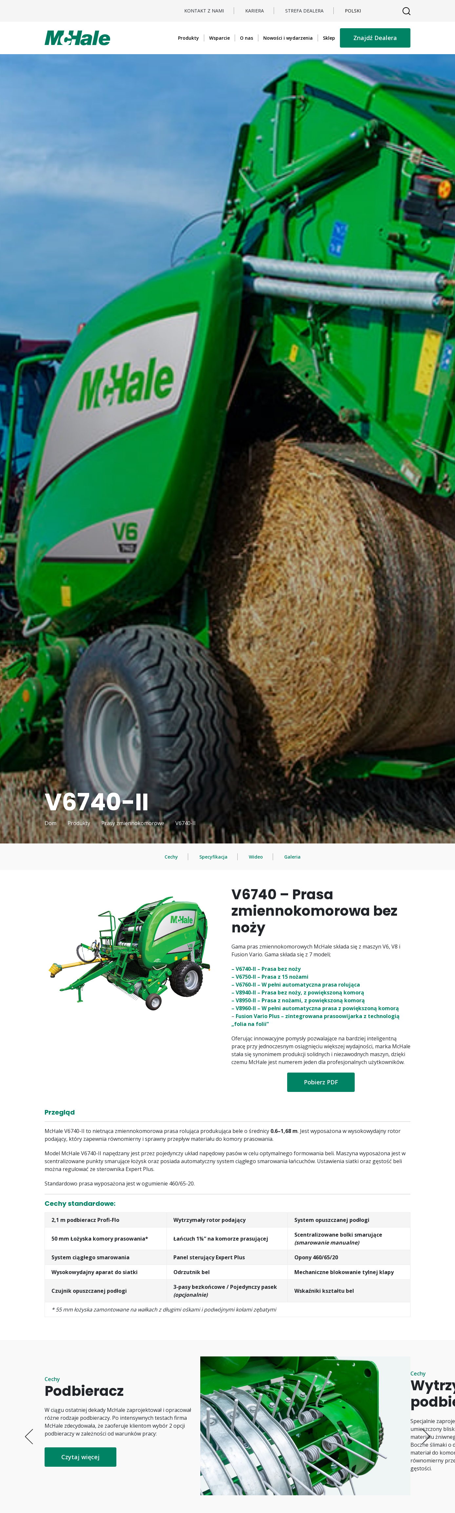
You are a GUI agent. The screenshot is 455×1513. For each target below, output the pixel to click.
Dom (50, 823)
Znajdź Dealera (375, 38)
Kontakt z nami (204, 11)
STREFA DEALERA (304, 11)
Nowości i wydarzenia (288, 38)
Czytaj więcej (80, 1457)
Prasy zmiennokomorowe (132, 823)
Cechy (171, 857)
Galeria (292, 857)
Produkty (188, 38)
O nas (246, 38)
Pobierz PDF (321, 1082)
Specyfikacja (213, 857)
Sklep (329, 38)
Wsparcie (219, 38)
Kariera (254, 11)
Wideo (256, 857)
